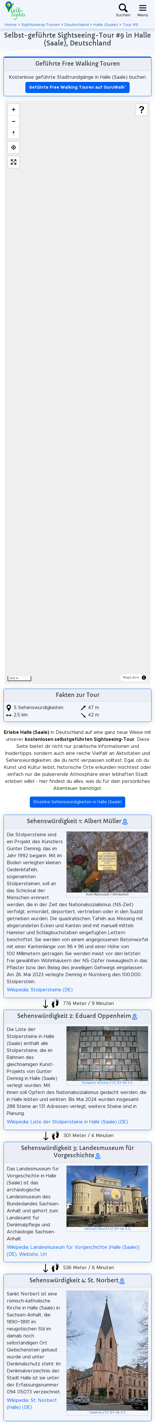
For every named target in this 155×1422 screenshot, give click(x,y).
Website (28, 1254)
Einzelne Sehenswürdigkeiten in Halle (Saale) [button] (78, 802)
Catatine (95, 1412)
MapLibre (131, 677)
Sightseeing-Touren (40, 25)
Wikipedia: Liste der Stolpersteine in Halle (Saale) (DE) (67, 1122)
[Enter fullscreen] (13, 162)
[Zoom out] (13, 121)
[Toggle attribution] (143, 677)
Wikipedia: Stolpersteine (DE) (40, 990)
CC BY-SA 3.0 (122, 1082)
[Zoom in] (13, 109)
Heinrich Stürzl (95, 1229)
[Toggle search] (123, 10)
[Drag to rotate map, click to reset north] (13, 133)
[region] (77, 392)
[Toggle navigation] (142, 10)
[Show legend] (141, 109)
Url (43, 1254)
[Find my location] (13, 147)
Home (11, 25)
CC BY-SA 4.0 (120, 1229)
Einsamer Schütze (95, 1082)
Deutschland (77, 25)
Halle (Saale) (105, 25)
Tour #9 (130, 25)
